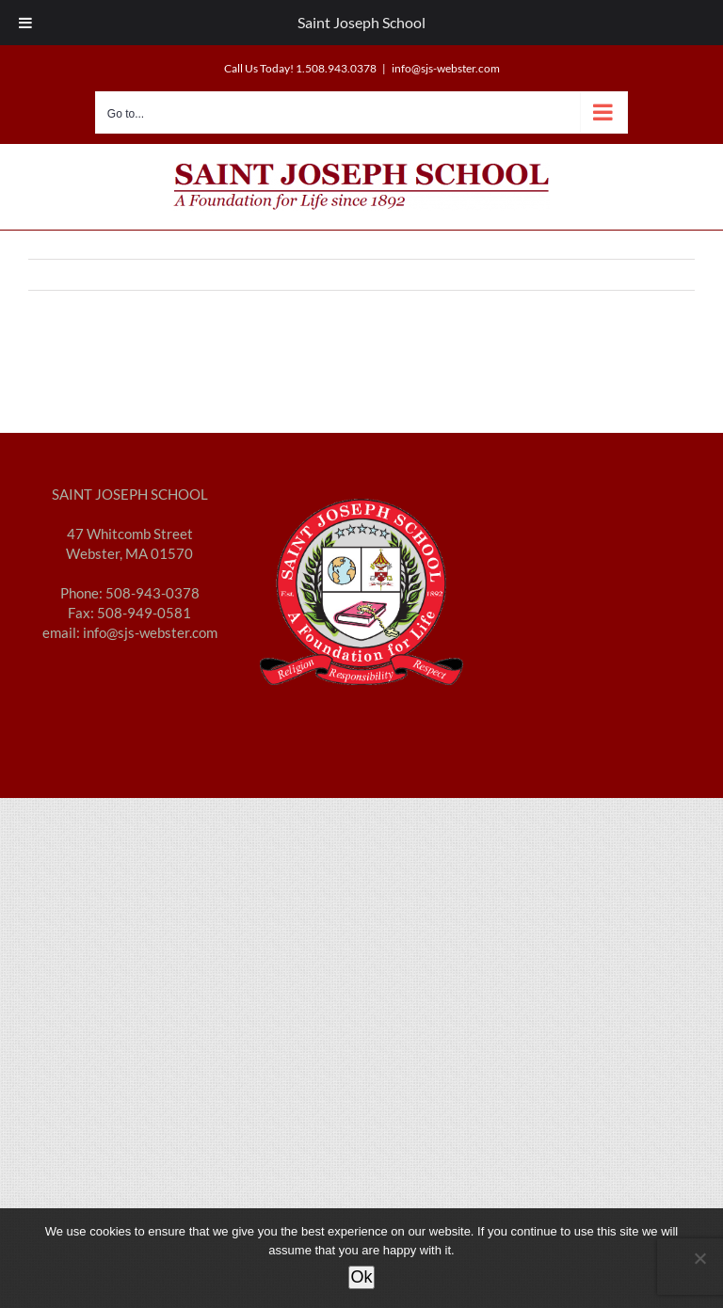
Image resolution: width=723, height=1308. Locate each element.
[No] (699, 1258)
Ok (361, 1277)
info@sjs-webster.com (446, 68)
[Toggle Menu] (25, 22)
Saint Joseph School (361, 22)
